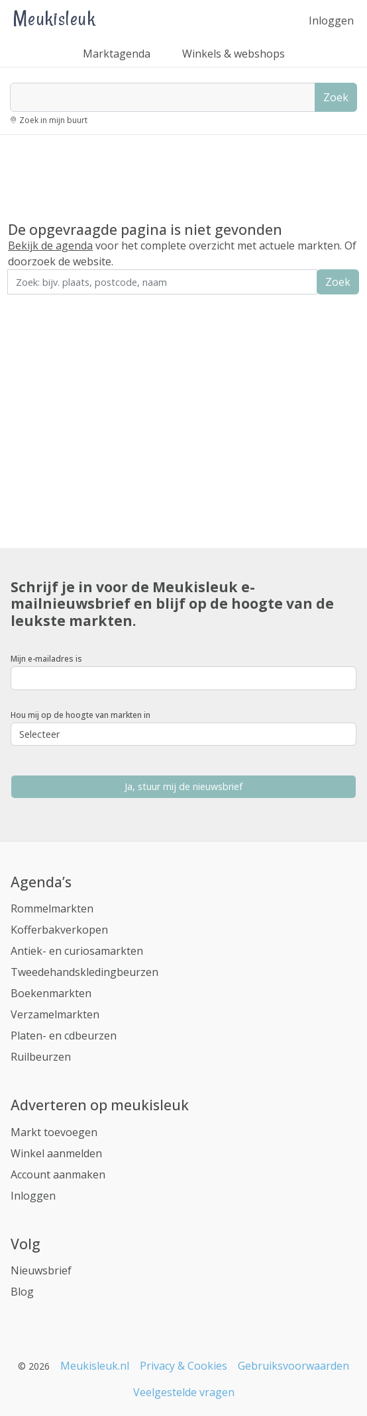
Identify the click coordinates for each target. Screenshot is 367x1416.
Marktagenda (116, 53)
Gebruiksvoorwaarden (293, 1365)
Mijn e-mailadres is (46, 658)
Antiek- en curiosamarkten (77, 951)
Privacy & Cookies (183, 1365)
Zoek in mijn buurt (53, 120)
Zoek (335, 97)
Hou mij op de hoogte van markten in (80, 715)
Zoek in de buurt (44, 303)
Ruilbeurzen (41, 1056)
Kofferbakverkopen (59, 929)
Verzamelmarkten (55, 1014)
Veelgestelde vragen (184, 1392)
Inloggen (331, 20)
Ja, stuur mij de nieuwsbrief (183, 786)
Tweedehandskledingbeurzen (84, 972)
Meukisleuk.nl (94, 1365)
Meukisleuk (54, 18)
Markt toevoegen (54, 1132)
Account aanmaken (58, 1174)
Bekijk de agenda (50, 245)
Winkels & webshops (233, 53)
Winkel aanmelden (56, 1153)
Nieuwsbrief (41, 1270)
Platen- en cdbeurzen (64, 1035)
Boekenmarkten (51, 993)
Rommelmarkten (52, 908)
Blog (22, 1291)
